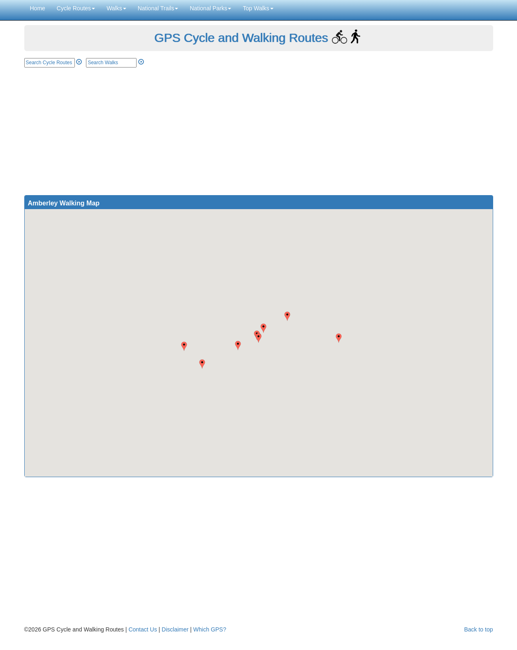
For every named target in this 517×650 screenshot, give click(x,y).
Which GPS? (209, 629)
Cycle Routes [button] (76, 8)
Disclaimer (175, 629)
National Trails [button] (158, 8)
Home (37, 8)
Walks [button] (116, 8)
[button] (258, 338)
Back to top (478, 629)
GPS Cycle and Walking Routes (241, 37)
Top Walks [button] (258, 8)
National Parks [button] (210, 8)
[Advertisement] (258, 129)
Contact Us (142, 629)
